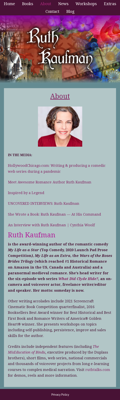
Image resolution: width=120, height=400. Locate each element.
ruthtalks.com (97, 370)
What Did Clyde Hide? (78, 279)
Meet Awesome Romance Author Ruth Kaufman (49, 182)
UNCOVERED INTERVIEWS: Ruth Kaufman (43, 203)
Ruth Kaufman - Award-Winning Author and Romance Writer (60, 49)
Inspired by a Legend (26, 193)
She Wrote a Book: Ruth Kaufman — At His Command (54, 214)
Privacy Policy (60, 394)
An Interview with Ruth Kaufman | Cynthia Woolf (51, 225)
